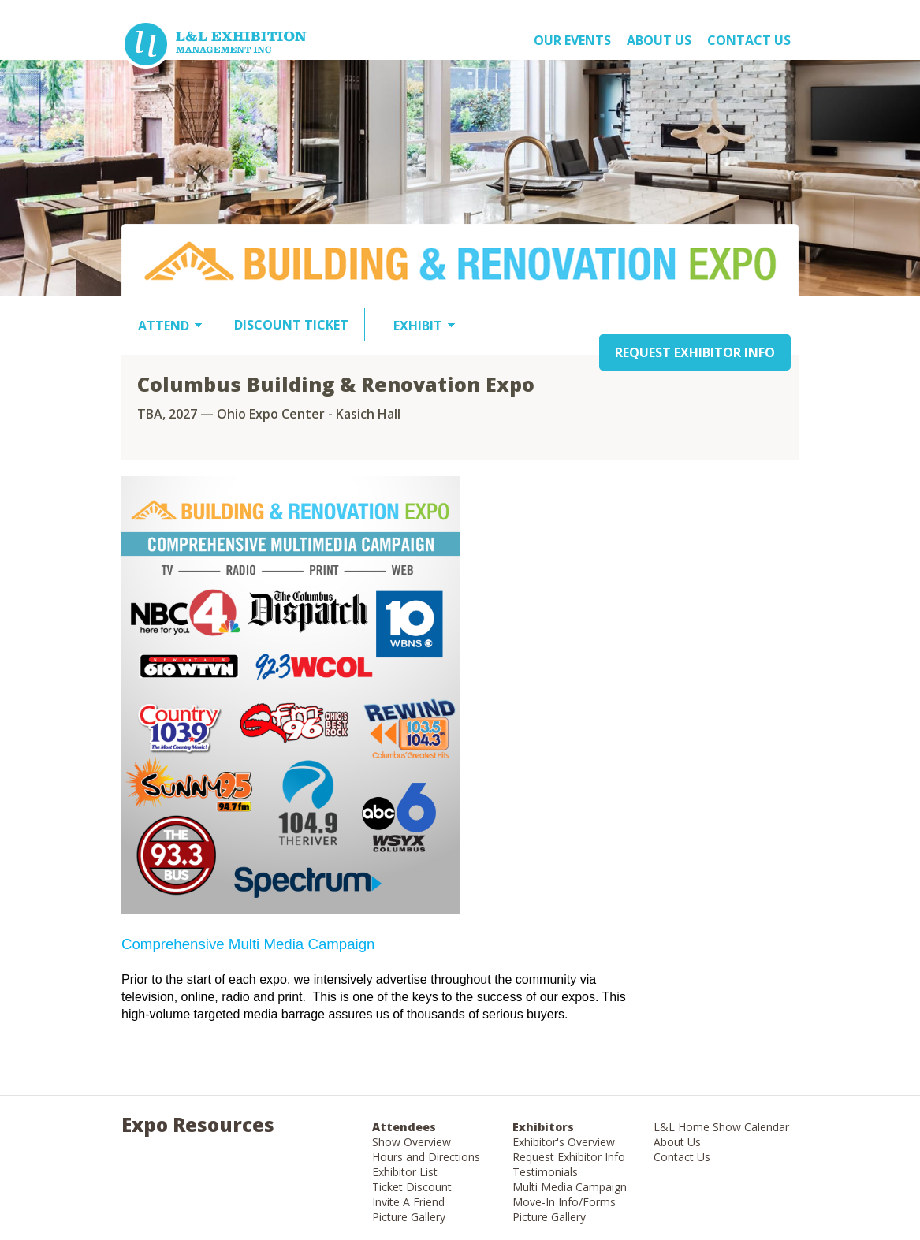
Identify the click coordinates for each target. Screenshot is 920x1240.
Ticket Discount (412, 1186)
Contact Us (749, 40)
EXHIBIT (417, 325)
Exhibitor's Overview (563, 1141)
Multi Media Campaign (569, 1186)
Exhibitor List (405, 1171)
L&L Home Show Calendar (721, 1126)
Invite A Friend (408, 1201)
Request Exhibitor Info (568, 1156)
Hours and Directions (426, 1156)
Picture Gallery (408, 1216)
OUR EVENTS (572, 40)
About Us (677, 1141)
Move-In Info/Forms (564, 1201)
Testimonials (545, 1171)
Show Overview (411, 1141)
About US (659, 40)
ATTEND (163, 325)
